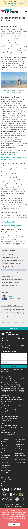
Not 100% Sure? (6, 455)
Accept (14, 524)
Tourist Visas (19, 453)
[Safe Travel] (21, 494)
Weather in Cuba (9, 222)
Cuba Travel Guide (8, 251)
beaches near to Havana (14, 92)
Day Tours (18, 446)
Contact (4, 450)
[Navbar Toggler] (25, 10)
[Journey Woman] (17, 499)
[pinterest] (3, 340)
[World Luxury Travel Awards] (23, 499)
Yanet (10, 296)
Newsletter (4, 457)
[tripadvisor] (7, 340)
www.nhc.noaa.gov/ (8, 154)
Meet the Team (7, 292)
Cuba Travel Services (5, 440)
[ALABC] (7, 499)
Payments (4, 462)
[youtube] (23, 337)
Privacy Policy (8, 504)
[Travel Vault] (13, 494)
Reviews (3, 448)
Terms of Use (19, 504)
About (3, 453)
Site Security (9, 507)
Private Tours (19, 444)
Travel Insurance (20, 455)
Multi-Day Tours (20, 442)
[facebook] (3, 337)
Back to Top (14, 328)
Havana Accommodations (21, 459)
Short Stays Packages (19, 450)
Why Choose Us (6, 468)
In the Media (5, 475)
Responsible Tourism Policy (6, 485)
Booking (3, 460)
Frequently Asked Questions (12, 306)
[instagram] (7, 337)
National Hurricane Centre (13, 225)
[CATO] (16, 489)
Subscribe (14, 366)
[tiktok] (11, 337)
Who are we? (5, 466)
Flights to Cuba (20, 462)
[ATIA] (4, 494)
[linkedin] (19, 337)
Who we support (6, 477)
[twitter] (15, 337)
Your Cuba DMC (6, 470)
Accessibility (19, 507)
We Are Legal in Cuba (6, 481)
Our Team (4, 473)
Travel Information (5, 445)
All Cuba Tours (20, 439)
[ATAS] (5, 489)
